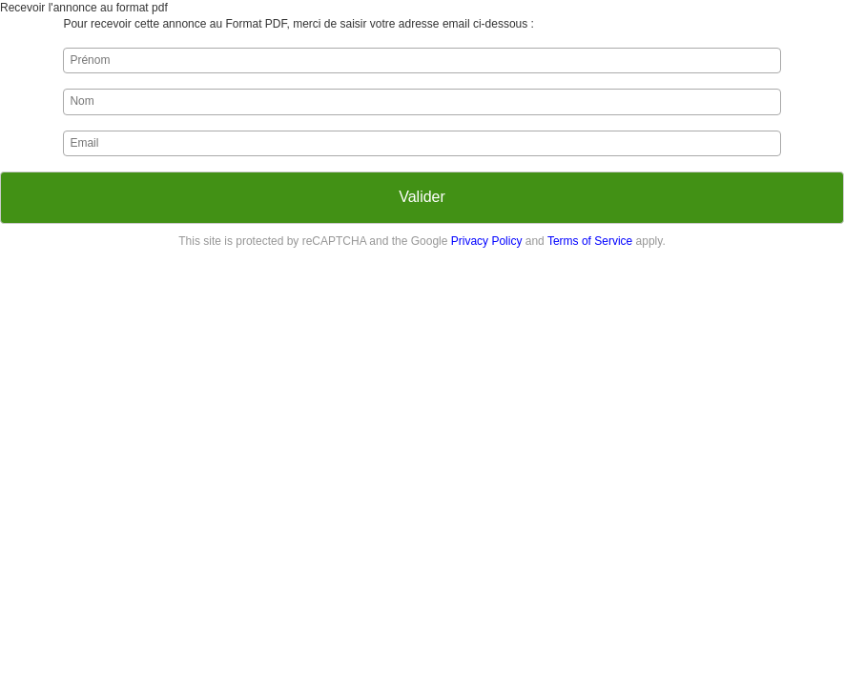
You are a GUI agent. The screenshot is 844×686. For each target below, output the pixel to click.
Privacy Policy (487, 241)
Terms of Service (589, 241)
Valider (422, 197)
